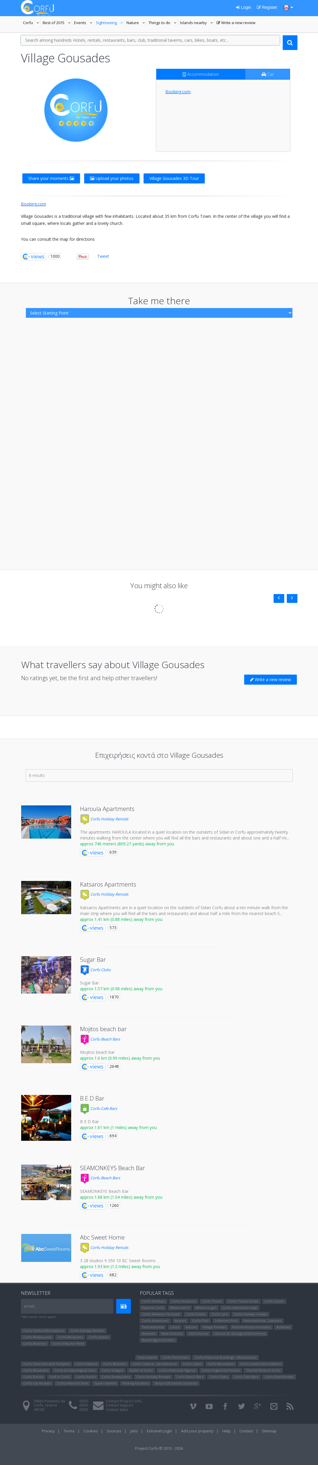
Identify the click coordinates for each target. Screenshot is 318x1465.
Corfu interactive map (239, 1307)
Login (243, 7)
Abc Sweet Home (102, 1237)
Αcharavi (283, 1327)
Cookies (91, 1431)
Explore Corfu (153, 1307)
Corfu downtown (155, 1320)
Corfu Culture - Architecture (154, 1364)
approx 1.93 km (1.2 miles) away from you (120, 1266)
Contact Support (119, 1405)
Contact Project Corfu (124, 1401)
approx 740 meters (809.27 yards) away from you (127, 844)
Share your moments (51, 178)
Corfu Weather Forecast (161, 1314)
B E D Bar (89, 1121)
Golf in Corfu (59, 1376)
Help (226, 1431)
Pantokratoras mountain (251, 1327)
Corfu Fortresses (175, 1357)
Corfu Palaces (86, 1364)
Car (268, 74)
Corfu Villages (112, 1370)
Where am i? (179, 1307)
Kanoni (191, 1327)
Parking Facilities (135, 1383)
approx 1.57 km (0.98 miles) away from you (121, 988)
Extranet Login (159, 1431)
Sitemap (269, 1431)
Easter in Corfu (141, 1370)
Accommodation (201, 74)
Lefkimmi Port (226, 1320)
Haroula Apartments (107, 809)
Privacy (48, 1431)
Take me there (159, 300)
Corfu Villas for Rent (68, 1343)
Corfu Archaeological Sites (75, 1370)
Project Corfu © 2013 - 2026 (159, 1448)
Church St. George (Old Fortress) (239, 1333)
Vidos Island (147, 1357)
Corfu (32, 23)
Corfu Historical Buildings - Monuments (225, 1357)
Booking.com (178, 91)
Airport (180, 1320)
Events (84, 23)
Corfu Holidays (153, 1301)
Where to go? (206, 1307)
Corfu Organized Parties (221, 1370)
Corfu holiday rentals (250, 1314)
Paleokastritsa (153, 1327)
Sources (114, 1431)
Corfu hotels (195, 1314)
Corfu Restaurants (37, 1337)
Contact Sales (117, 1409)
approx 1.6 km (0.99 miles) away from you (120, 1058)
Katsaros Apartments (108, 884)
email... (30, 1306)
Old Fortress (198, 1333)
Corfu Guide (274, 1301)
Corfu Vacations (183, 1301)
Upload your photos (112, 178)
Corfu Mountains (221, 1364)
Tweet (103, 256)
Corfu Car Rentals (37, 1383)
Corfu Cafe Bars (98, 1108)
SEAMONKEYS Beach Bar (112, 1168)
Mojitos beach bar (103, 1029)
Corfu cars (220, 1314)
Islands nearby (197, 23)
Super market (105, 1383)
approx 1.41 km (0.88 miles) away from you (121, 919)
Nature (136, 23)
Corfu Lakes (192, 1364)
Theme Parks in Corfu (263, 1370)
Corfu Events (33, 1376)
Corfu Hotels (99, 1337)
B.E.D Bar (92, 1098)
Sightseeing (110, 23)
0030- (84, 1401)
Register (267, 7)
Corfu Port (200, 1320)
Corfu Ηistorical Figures (177, 1370)
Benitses (148, 1333)
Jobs (134, 1431)
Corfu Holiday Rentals (104, 819)
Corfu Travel (212, 1301)
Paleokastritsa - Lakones (262, 1320)
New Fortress (172, 1333)
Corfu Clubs (95, 969)
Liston (174, 1327)
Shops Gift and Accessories (176, 1383)
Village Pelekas (214, 1327)
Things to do (163, 23)
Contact (246, 1431)
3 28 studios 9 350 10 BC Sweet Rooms (118, 1260)
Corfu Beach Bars (100, 1039)
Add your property (197, 1431)
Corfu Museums (70, 1337)
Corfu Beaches (34, 1343)
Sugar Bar (93, 960)
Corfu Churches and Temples (46, 1364)
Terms (69, 1431)
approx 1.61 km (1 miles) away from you (118, 1127)
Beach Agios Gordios (158, 1340)
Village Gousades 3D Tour (174, 178)
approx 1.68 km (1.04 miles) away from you (121, 1197)
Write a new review (236, 23)
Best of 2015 (57, 23)
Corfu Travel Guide (243, 1301)
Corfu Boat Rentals (279, 1376)
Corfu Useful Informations (43, 1330)
